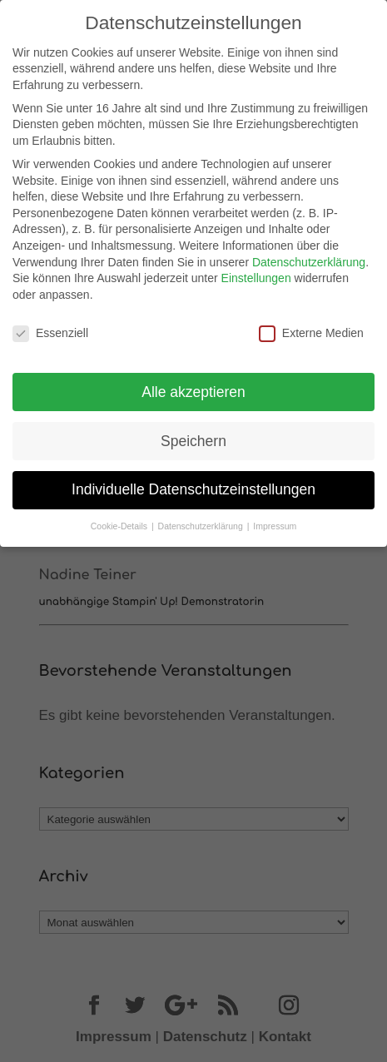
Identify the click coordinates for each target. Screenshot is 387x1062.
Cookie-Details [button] (120, 521)
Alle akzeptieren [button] (193, 386)
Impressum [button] (274, 521)
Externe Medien (311, 327)
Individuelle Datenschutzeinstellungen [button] (193, 484)
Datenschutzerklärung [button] (202, 521)
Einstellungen (256, 272)
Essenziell (50, 327)
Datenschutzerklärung (308, 256)
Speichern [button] (193, 435)
